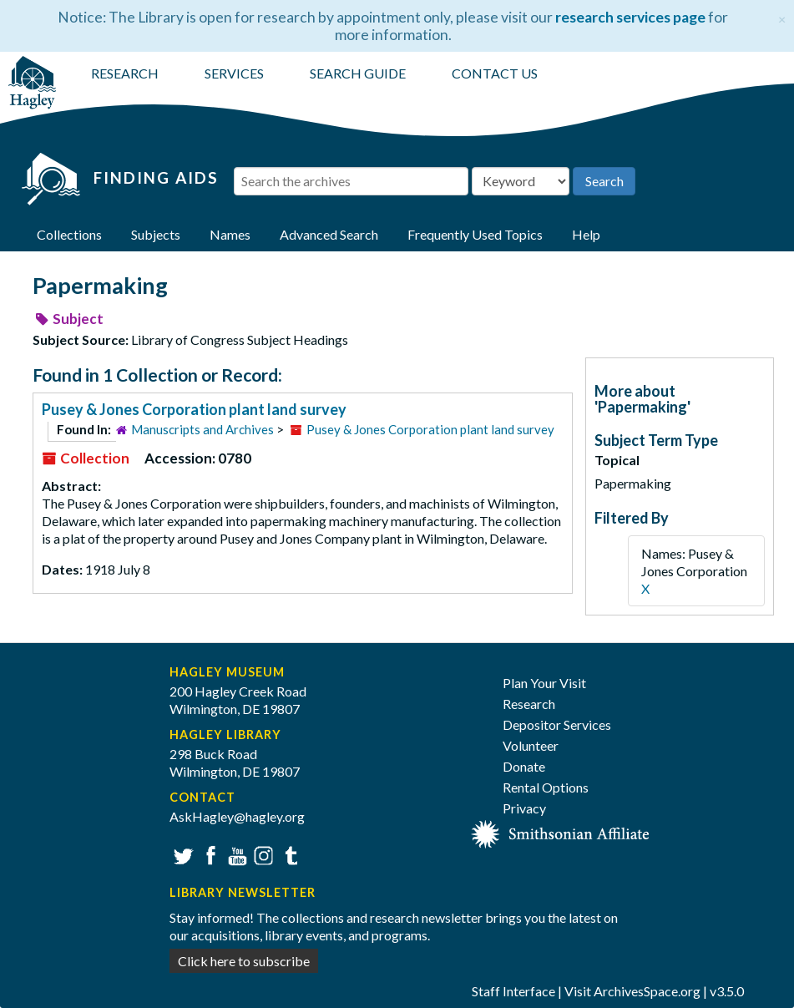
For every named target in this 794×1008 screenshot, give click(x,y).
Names (230, 234)
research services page (630, 17)
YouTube (235, 854)
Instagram (262, 854)
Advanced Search (329, 234)
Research (529, 704)
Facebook (208, 854)
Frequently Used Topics (475, 234)
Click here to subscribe (244, 961)
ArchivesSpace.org (647, 991)
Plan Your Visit (544, 683)
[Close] (782, 17)
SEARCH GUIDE (358, 73)
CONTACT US (495, 73)
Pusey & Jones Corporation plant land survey (194, 409)
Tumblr (288, 854)
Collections (69, 234)
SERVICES (234, 73)
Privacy (524, 808)
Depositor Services (557, 724)
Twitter (181, 854)
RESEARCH (125, 73)
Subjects (155, 234)
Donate (524, 766)
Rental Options (546, 787)
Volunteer (531, 745)
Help (586, 234)
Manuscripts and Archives (202, 429)
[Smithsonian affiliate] (560, 832)
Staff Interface (513, 991)
